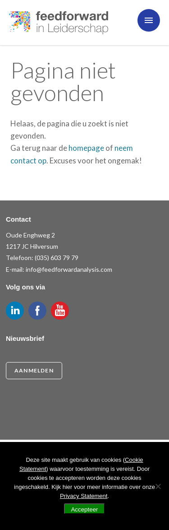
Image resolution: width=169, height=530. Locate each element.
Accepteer (84, 509)
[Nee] (157, 486)
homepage (86, 148)
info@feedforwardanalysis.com (69, 269)
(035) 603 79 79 (56, 257)
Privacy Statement (84, 496)
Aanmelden (34, 370)
